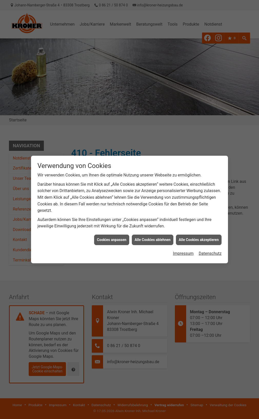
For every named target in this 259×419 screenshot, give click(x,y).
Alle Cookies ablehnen (153, 235)
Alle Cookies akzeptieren (199, 235)
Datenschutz (210, 249)
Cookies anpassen (111, 235)
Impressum (183, 249)
